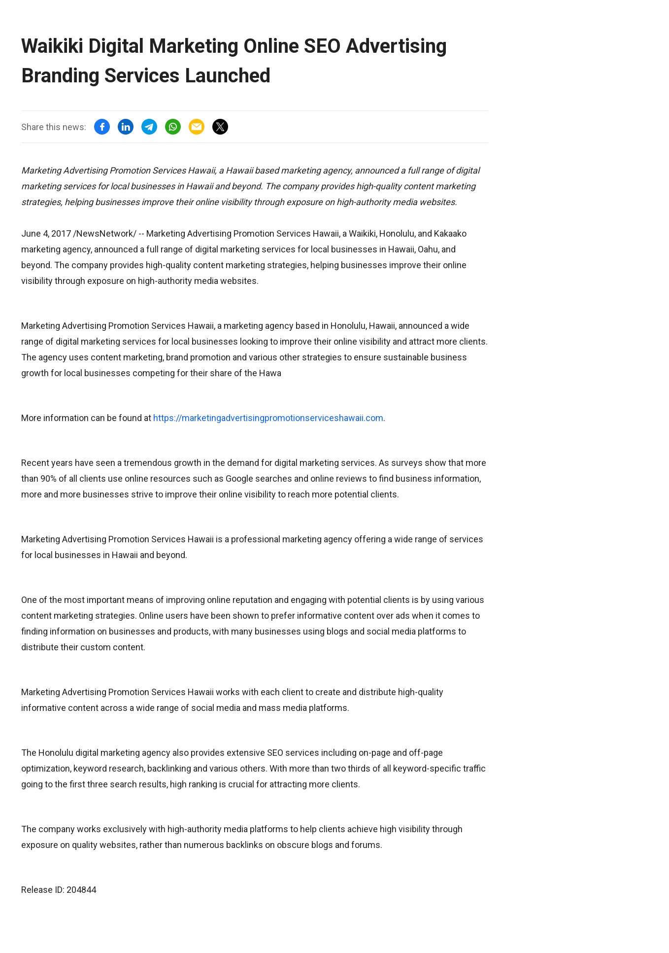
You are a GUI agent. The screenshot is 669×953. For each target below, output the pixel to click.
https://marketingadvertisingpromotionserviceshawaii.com (268, 418)
